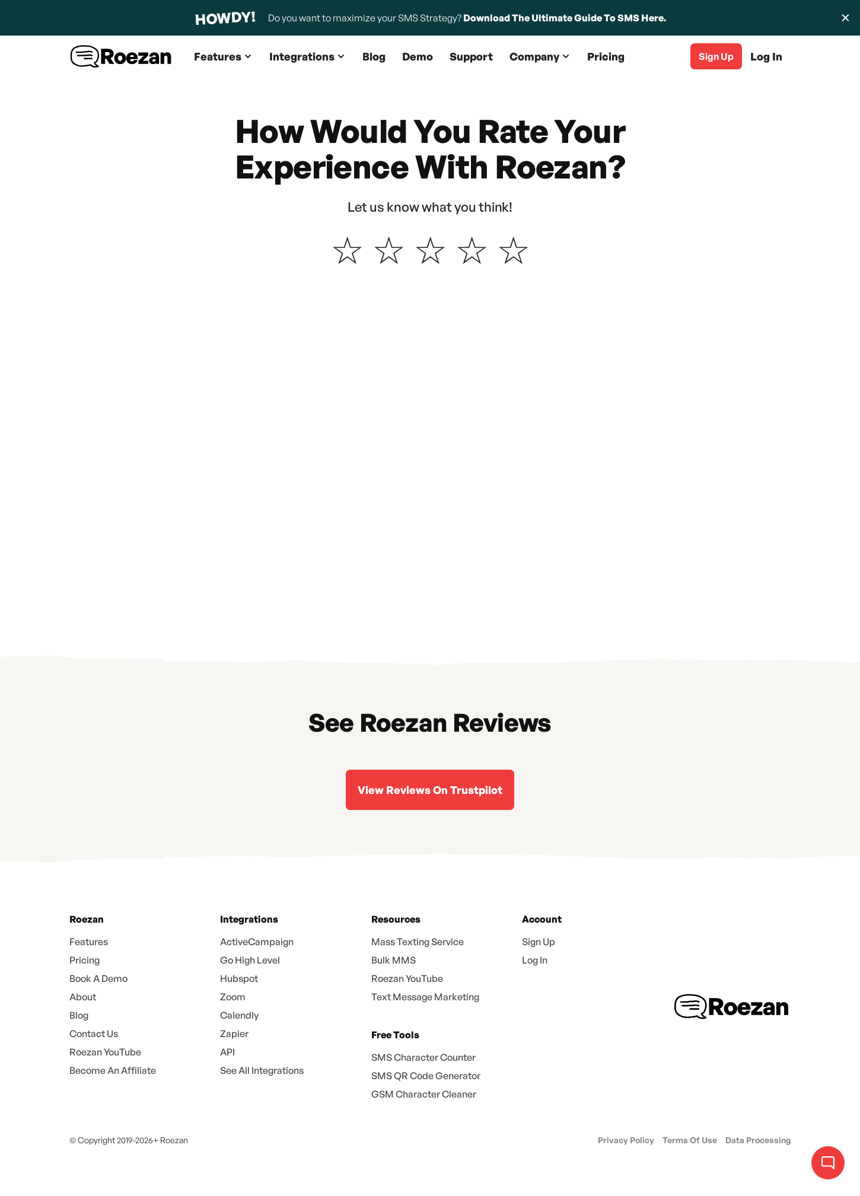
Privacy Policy (626, 1140)
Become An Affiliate (112, 1070)
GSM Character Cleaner (423, 1094)
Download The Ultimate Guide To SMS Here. (564, 18)
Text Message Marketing (425, 997)
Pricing (606, 56)
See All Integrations (262, 1070)
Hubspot (239, 978)
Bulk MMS (393, 960)
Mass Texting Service (417, 942)
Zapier (234, 1033)
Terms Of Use (689, 1140)
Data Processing (758, 1140)
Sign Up (538, 942)
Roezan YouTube (105, 1052)
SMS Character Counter (423, 1057)
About (82, 997)
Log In (766, 56)
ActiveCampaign (257, 942)
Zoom (233, 997)
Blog (374, 56)
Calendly (239, 1015)
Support (471, 56)
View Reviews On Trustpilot (430, 789)
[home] (121, 56)
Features (88, 942)
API (227, 1052)
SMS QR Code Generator (425, 1076)
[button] (223, 56)
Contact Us (93, 1033)
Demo (417, 56)
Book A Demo (98, 978)
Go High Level (250, 960)
